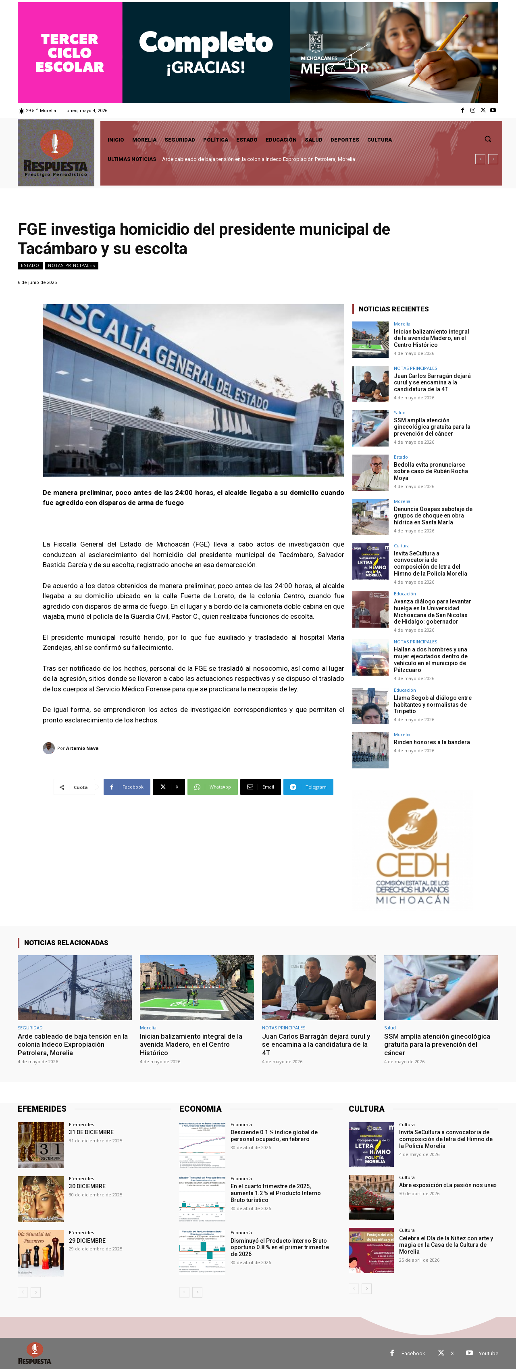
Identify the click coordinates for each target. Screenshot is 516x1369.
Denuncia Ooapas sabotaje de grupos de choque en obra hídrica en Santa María (433, 516)
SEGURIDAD (30, 1027)
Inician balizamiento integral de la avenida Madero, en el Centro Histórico (431, 338)
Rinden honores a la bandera (432, 742)
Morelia (402, 323)
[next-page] (36, 1292)
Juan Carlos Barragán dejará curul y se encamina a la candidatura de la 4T (432, 383)
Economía (241, 1124)
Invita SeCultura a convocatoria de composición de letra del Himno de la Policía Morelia (430, 563)
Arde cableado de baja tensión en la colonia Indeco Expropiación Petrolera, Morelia (258, 159)
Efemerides (81, 1124)
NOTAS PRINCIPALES (71, 265)
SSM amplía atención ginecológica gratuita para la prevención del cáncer (432, 427)
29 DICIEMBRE (87, 1240)
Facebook (413, 1353)
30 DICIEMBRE (87, 1186)
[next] (493, 159)
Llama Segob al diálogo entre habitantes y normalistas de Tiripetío (433, 704)
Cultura (402, 545)
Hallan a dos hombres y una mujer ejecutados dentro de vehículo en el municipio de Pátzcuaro (431, 659)
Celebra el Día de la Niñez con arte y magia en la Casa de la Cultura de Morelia (446, 1245)
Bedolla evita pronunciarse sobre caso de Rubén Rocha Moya (431, 471)
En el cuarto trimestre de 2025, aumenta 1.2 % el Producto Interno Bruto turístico (276, 1193)
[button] (487, 138)
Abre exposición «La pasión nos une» (448, 1185)
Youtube (488, 1353)
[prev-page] (23, 1292)
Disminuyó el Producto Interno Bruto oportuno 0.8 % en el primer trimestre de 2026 (280, 1247)
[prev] (480, 159)
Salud (400, 412)
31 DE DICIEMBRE (91, 1132)
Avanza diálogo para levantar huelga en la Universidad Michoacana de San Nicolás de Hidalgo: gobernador (432, 611)
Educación (405, 593)
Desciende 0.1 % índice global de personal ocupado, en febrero (274, 1135)
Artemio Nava (82, 748)
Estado (30, 265)
